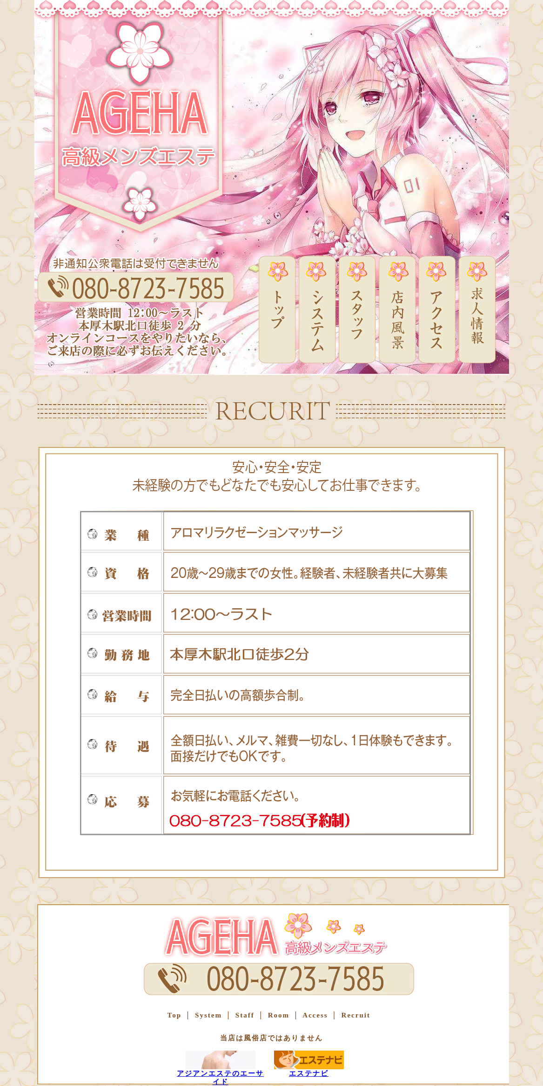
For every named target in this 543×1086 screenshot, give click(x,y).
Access (314, 1015)
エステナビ (309, 1064)
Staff (244, 1015)
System (207, 1015)
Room (277, 1015)
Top (174, 1015)
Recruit (354, 1015)
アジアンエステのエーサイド (220, 1068)
